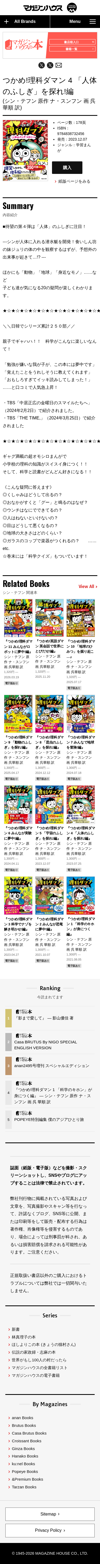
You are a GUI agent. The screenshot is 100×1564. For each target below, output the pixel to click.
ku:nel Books (23, 1463)
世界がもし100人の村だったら (39, 1360)
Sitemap (48, 1514)
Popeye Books (25, 1471)
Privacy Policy (48, 1530)
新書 (16, 1329)
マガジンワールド (50, 8)
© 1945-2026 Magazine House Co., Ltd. (50, 1553)
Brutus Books (24, 1425)
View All (88, 586)
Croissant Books (26, 1441)
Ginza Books (23, 1448)
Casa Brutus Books (29, 1433)
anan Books (22, 1417)
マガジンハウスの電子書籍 (36, 1375)
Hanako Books (25, 1456)
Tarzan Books (24, 1487)
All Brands (20, 21)
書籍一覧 (79, 49)
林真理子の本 (24, 1337)
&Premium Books (27, 1479)
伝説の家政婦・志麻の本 (34, 1352)
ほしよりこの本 (43, 1344)
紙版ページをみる (74, 181)
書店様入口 (79, 42)
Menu (82, 21)
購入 (67, 167)
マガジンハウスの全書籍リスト (40, 1367)
